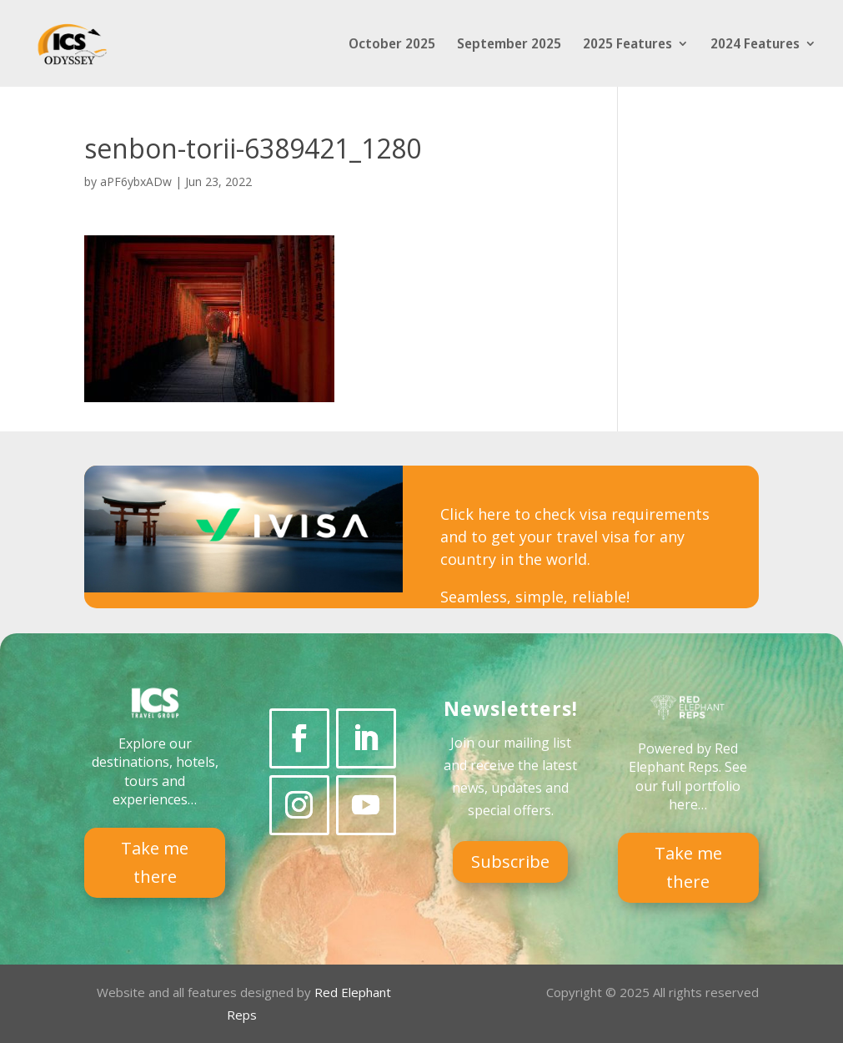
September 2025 (509, 45)
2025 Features (627, 45)
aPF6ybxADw (136, 181)
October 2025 (392, 45)
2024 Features (755, 45)
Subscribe (510, 861)
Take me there (154, 862)
